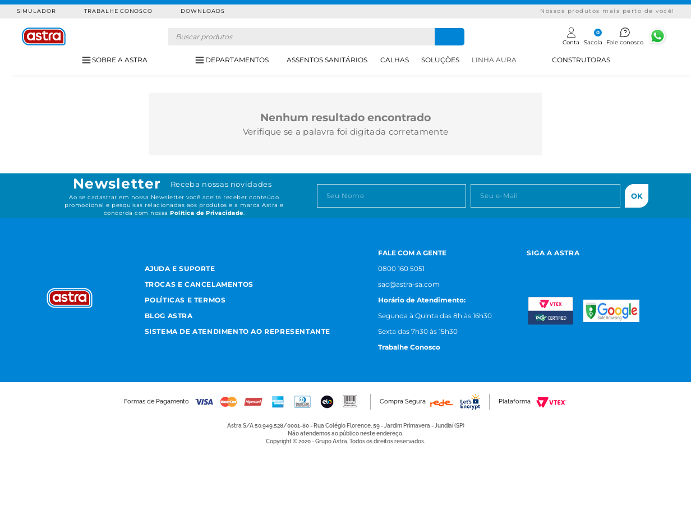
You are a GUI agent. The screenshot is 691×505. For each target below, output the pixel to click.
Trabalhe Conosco (118, 11)
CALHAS (394, 60)
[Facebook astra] (556, 267)
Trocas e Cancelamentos (199, 284)
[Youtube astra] (584, 267)
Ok (637, 195)
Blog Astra (169, 315)
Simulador (37, 11)
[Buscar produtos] (449, 36)
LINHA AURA (494, 60)
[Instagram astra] (531, 267)
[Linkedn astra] (611, 267)
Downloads (203, 11)
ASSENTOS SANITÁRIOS (327, 60)
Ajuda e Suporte (180, 268)
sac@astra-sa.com (409, 284)
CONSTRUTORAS (581, 60)
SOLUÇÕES (440, 60)
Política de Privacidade (206, 213)
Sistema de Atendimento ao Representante (237, 331)
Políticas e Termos (185, 300)
